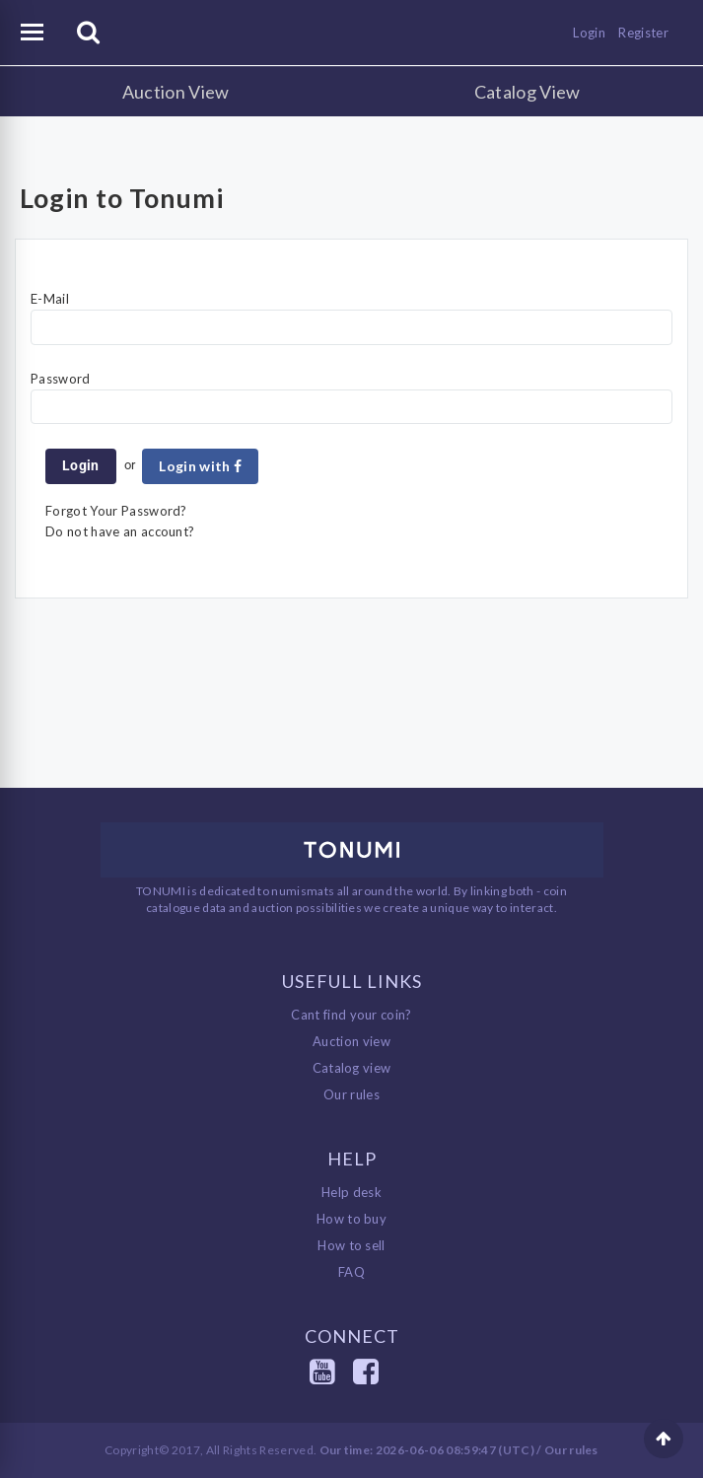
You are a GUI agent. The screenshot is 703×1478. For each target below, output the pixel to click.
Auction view (351, 1041)
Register (643, 32)
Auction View (176, 92)
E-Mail (50, 299)
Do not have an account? (119, 531)
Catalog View (527, 92)
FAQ (351, 1272)
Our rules (351, 1094)
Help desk (351, 1192)
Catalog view (352, 1068)
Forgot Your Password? (116, 511)
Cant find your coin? (351, 1014)
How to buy (351, 1219)
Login (589, 32)
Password (61, 379)
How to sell (351, 1245)
